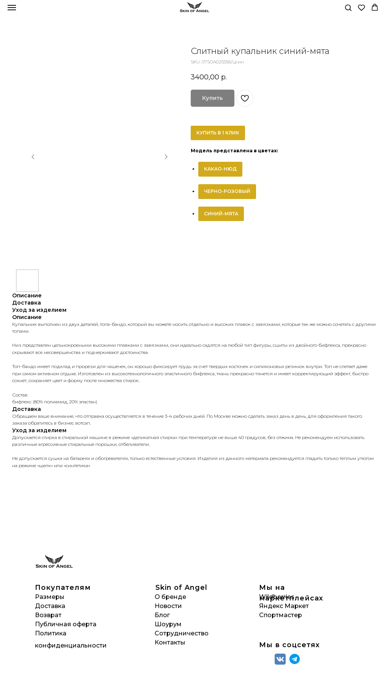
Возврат (48, 615)
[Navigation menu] (12, 7)
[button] (348, 7)
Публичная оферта (65, 624)
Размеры (50, 596)
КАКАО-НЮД (220, 169)
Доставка (50, 606)
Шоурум (168, 624)
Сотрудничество (182, 633)
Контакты (170, 642)
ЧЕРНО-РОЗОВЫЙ (227, 191)
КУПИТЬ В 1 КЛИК (217, 133)
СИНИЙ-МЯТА (221, 213)
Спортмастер (280, 615)
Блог (162, 615)
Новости (168, 606)
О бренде (170, 596)
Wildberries (276, 596)
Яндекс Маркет (284, 606)
